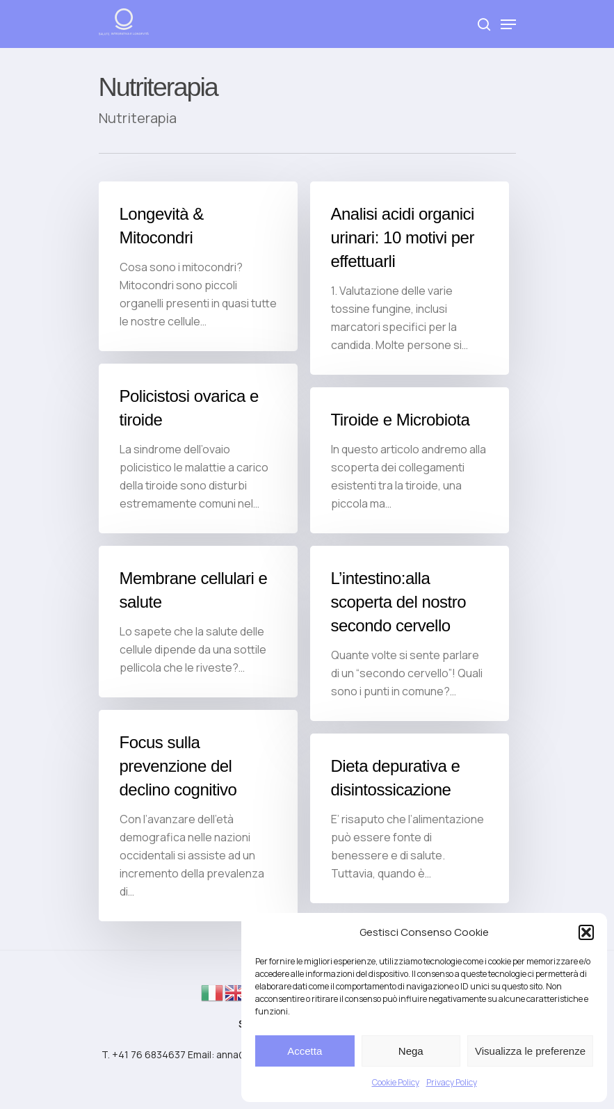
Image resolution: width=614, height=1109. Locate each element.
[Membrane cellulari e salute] (198, 637)
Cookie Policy (395, 1082)
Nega (410, 1051)
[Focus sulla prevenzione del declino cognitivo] (198, 831)
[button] (586, 932)
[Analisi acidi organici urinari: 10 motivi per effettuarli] (409, 278)
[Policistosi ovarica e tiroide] (198, 448)
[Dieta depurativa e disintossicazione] (409, 834)
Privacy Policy (451, 1082)
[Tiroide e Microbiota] (409, 460)
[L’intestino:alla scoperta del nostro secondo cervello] (409, 649)
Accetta (304, 1051)
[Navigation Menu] (508, 24)
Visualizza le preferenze (530, 1051)
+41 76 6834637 (149, 1054)
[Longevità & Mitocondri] (198, 266)
